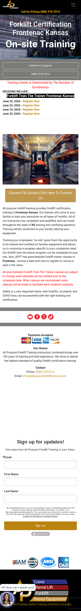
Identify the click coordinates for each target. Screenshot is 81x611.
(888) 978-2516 (45, 371)
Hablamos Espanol (40, 65)
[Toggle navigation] (73, 4)
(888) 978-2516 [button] (40, 74)
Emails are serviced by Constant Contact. (40, 516)
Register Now (31, 101)
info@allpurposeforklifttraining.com (44, 376)
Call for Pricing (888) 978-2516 (40, 11)
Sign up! (40, 525)
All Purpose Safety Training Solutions (36, 604)
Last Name (11, 491)
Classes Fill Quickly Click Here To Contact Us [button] (41, 195)
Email (8, 457)
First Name (11, 474)
